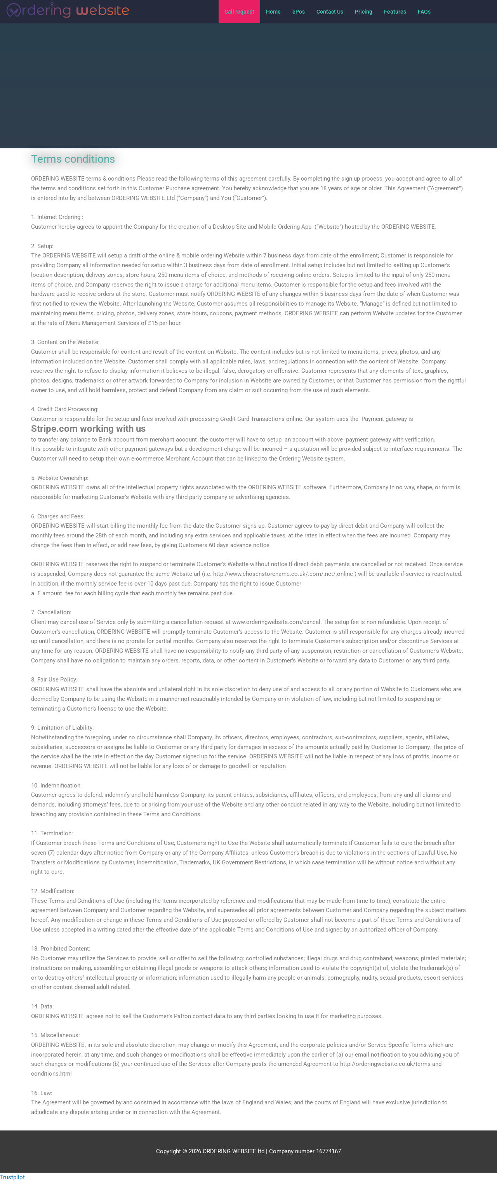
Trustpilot (12, 1177)
